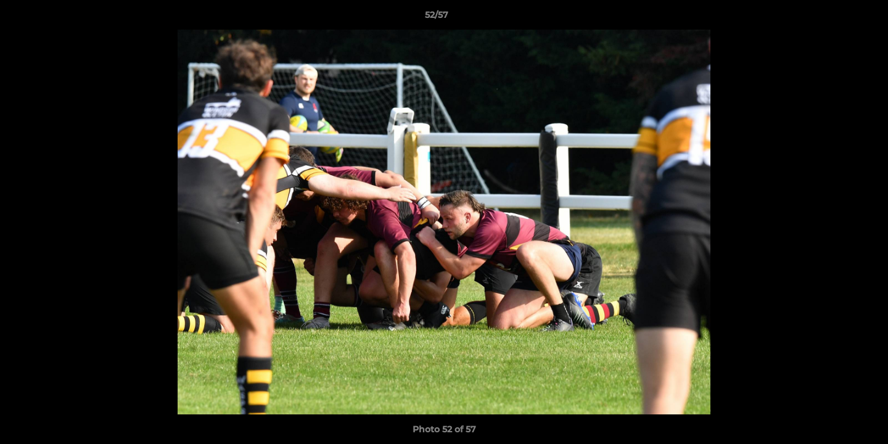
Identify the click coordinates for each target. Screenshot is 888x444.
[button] (836, 17)
